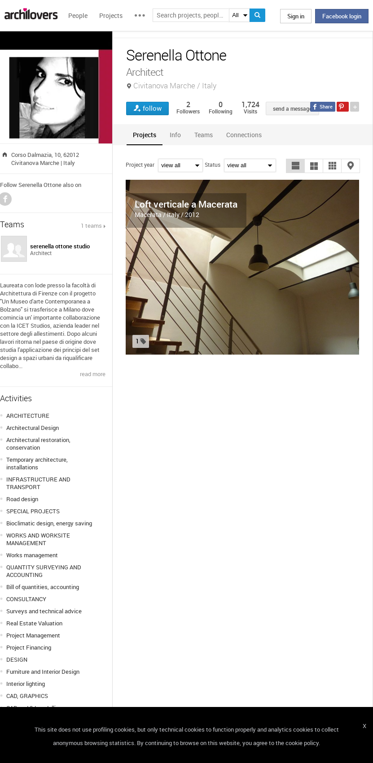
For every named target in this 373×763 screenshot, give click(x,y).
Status (212, 164)
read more (92, 374)
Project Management (33, 635)
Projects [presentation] (144, 134)
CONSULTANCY (26, 599)
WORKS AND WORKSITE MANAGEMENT (38, 539)
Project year (140, 164)
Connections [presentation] (244, 134)
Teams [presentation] (203, 134)
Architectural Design (32, 428)
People (78, 15)
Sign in (295, 16)
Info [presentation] (175, 134)
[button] (295, 166)
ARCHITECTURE (27, 416)
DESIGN (16, 659)
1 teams (91, 225)
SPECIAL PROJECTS (33, 511)
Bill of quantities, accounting (42, 587)
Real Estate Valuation (34, 623)
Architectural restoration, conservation (38, 443)
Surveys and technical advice (44, 611)
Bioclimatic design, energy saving (49, 523)
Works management (32, 555)
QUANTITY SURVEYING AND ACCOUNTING (43, 571)
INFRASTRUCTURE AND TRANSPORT (38, 483)
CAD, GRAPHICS (27, 696)
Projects (111, 15)
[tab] (144, 134)
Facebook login (341, 16)
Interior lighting (25, 684)
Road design (22, 499)
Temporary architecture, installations (37, 463)
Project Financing (28, 647)
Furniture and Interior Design (42, 672)
